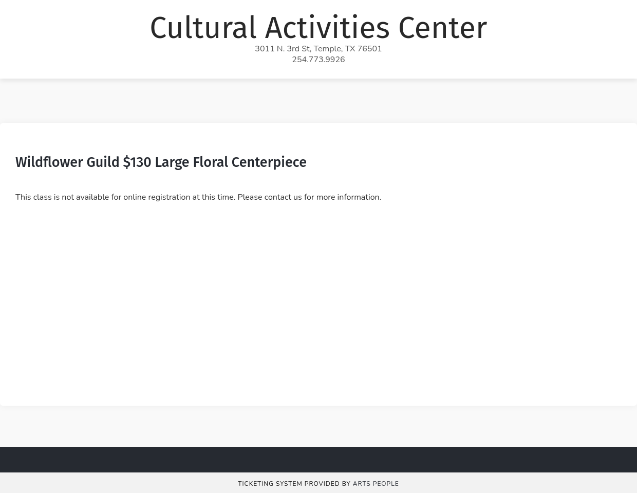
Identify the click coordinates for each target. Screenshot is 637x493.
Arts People (376, 484)
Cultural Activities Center (318, 28)
